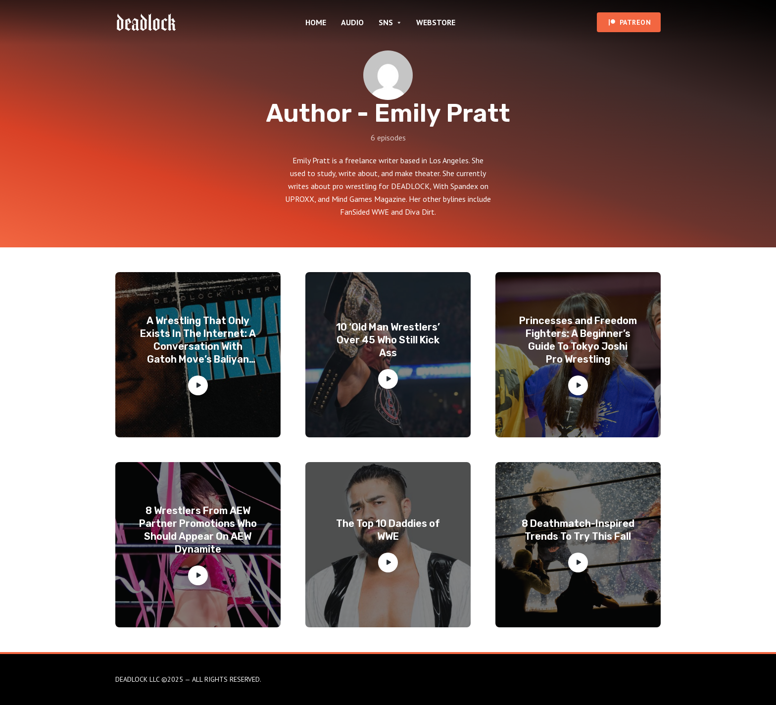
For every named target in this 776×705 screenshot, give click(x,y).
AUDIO (352, 22)
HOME (315, 22)
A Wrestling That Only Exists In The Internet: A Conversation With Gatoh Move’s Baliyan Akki (198, 340)
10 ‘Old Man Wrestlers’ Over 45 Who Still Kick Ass (388, 340)
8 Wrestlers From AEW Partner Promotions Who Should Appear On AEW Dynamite (198, 530)
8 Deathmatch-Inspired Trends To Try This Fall (578, 529)
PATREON (635, 22)
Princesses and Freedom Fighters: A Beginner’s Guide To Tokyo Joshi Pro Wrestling (578, 340)
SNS (386, 22)
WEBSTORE (435, 22)
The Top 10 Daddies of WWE (388, 529)
